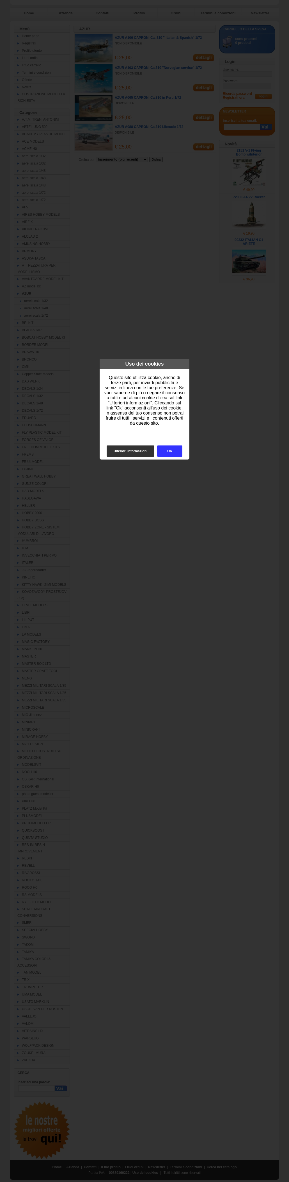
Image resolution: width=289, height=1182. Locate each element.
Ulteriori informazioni (131, 451)
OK (169, 451)
